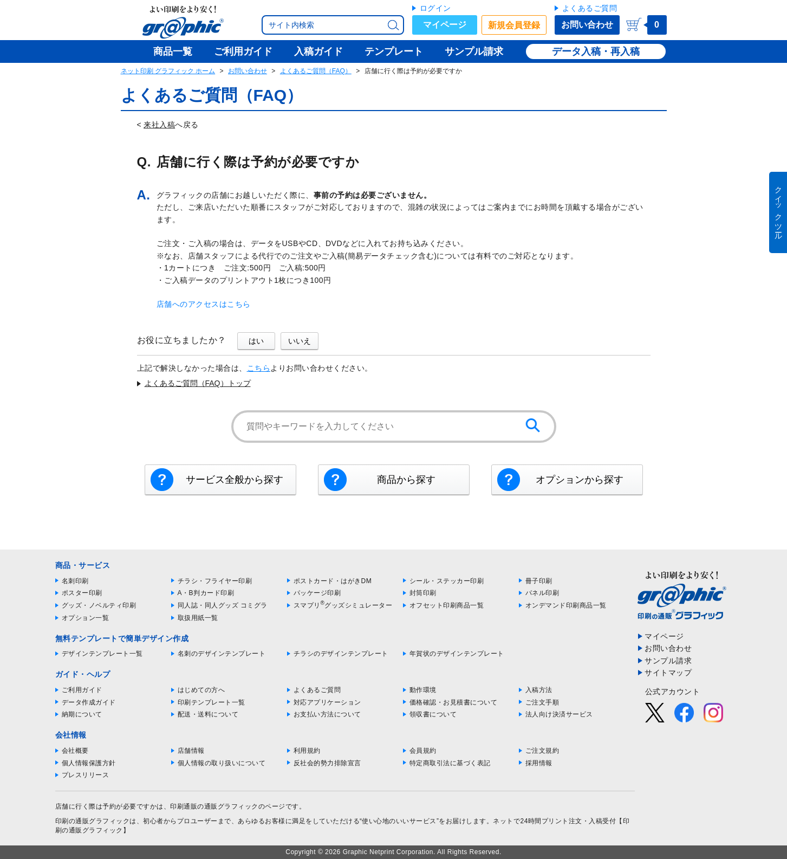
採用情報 (538, 763)
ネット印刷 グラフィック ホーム (168, 71)
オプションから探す (579, 479)
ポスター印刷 (82, 593)
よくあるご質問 (589, 8)
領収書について (433, 714)
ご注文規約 (542, 750)
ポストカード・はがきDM (333, 581)
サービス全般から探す (234, 479)
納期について (82, 714)
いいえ (299, 341)
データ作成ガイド (89, 702)
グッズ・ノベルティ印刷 (99, 605)
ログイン (435, 8)
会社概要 (75, 750)
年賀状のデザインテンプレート (456, 653)
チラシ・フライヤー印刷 (215, 581)
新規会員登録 (514, 25)
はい (256, 341)
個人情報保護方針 (89, 763)
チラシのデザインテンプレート (341, 653)
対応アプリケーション (327, 702)
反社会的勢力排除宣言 (327, 763)
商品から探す (406, 479)
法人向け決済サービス (559, 714)
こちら (259, 368)
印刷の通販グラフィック (92, 821)
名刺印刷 (75, 581)
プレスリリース (85, 775)
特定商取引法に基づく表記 (450, 763)
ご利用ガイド (82, 690)
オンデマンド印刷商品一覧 (566, 605)
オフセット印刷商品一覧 (446, 605)
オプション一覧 (85, 618)
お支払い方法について (327, 714)
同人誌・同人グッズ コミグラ (223, 605)
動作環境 (423, 690)
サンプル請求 (668, 660)
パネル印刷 (542, 593)
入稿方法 (538, 690)
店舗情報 (191, 750)
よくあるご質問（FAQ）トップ (198, 383)
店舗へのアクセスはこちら (204, 304)
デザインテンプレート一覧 (102, 653)
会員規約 (423, 750)
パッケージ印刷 (317, 593)
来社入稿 (159, 124)
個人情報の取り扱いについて (222, 763)
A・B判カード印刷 (206, 593)
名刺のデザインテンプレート (222, 653)
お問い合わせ (587, 24)
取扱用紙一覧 (198, 618)
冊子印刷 (538, 581)
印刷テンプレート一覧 (211, 702)
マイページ (444, 24)
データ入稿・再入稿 (596, 51)
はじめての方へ (201, 690)
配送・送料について (208, 714)
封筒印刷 (423, 593)
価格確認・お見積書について (453, 702)
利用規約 (307, 750)
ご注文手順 (542, 702)
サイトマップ (668, 672)
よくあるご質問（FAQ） (316, 71)
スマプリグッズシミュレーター (343, 605)
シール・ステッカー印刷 (446, 581)
